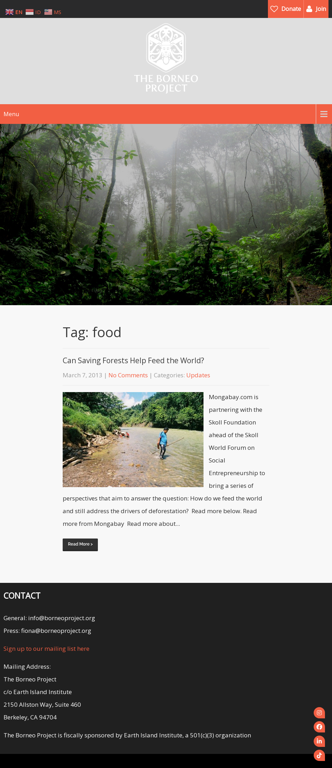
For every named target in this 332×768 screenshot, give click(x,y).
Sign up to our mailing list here (46, 648)
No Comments (128, 375)
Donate (291, 9)
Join (321, 9)
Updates (198, 375)
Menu (11, 114)
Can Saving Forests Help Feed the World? (133, 360)
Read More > (80, 544)
